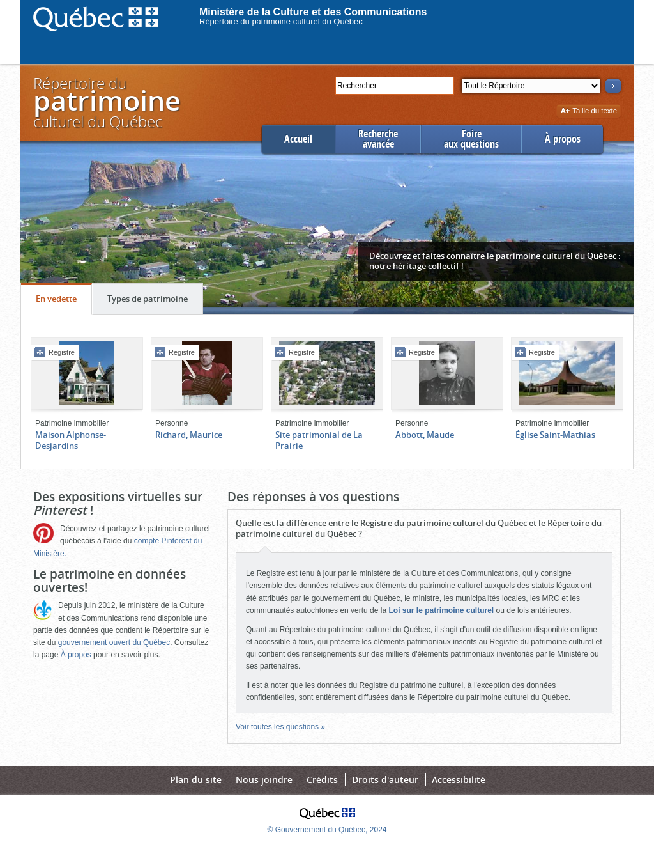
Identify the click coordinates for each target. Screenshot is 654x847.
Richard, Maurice (188, 434)
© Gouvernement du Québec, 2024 (327, 829)
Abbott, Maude (424, 434)
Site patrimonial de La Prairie (319, 440)
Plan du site (196, 779)
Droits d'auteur (385, 779)
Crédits (322, 779)
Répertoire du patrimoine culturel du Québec (281, 21)
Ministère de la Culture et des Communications (313, 11)
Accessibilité (458, 779)
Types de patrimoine (155, 302)
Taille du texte (588, 111)
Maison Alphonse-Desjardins (70, 440)
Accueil (298, 139)
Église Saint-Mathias (555, 434)
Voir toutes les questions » (280, 726)
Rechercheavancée (378, 139)
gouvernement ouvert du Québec (114, 642)
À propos (563, 139)
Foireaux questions (471, 139)
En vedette (63, 302)
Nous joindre (264, 779)
